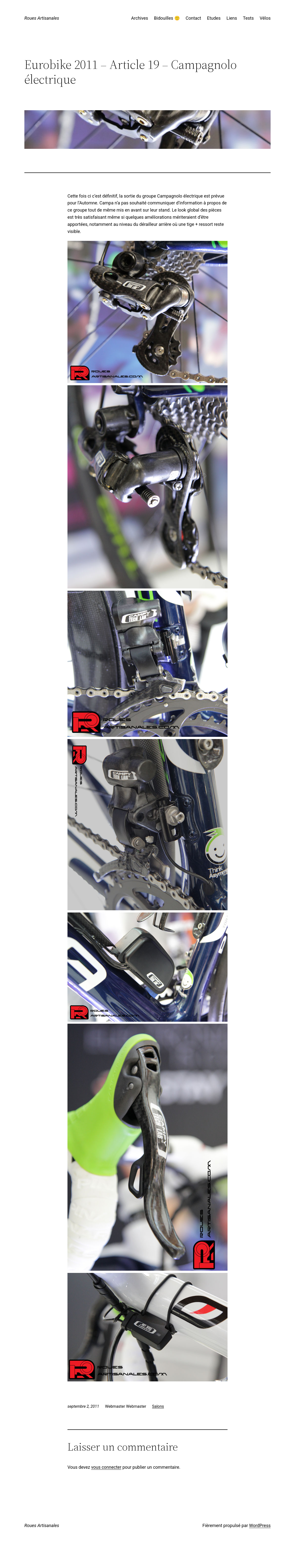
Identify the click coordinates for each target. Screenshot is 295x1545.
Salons (158, 1406)
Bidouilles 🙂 (167, 18)
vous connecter (106, 1467)
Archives (139, 18)
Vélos (265, 18)
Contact (193, 18)
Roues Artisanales (41, 18)
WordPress (260, 1525)
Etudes (214, 18)
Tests (248, 18)
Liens (232, 18)
